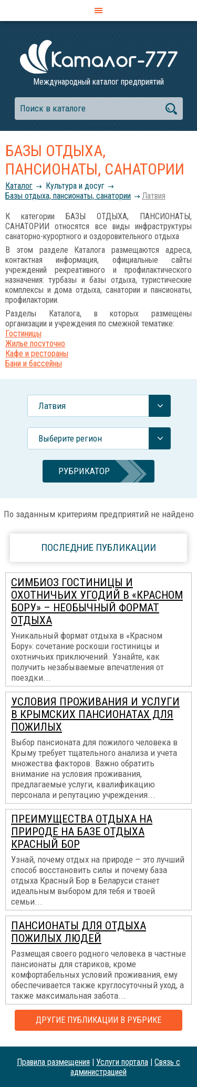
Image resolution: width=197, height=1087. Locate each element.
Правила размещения (53, 1062)
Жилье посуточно (35, 343)
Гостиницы (23, 334)
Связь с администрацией (125, 1067)
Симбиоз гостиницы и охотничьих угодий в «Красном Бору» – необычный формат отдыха (97, 601)
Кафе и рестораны (36, 353)
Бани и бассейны (33, 363)
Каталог (19, 186)
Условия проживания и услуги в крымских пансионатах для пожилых (95, 714)
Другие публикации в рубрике (98, 1020)
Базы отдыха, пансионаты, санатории (68, 196)
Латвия (153, 196)
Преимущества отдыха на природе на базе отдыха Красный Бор (81, 831)
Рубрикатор (84, 471)
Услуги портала (122, 1062)
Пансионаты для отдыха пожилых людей (78, 932)
